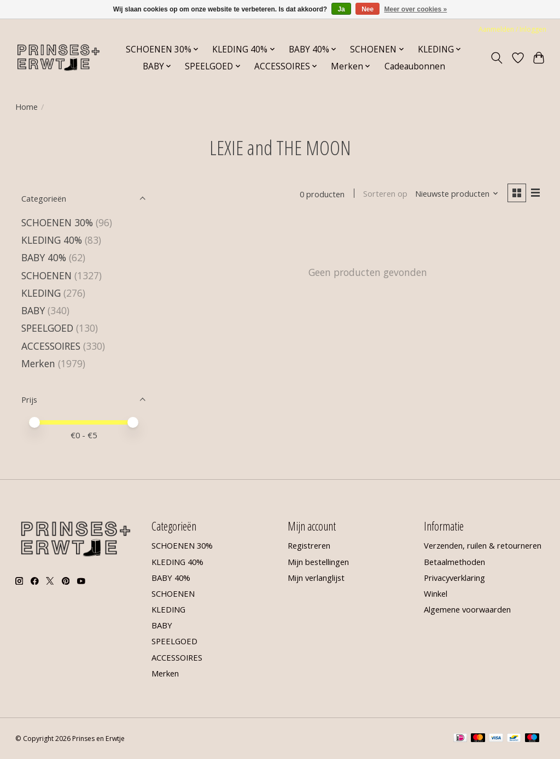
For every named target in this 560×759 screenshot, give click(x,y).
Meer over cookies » (415, 9)
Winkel (435, 593)
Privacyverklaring (454, 577)
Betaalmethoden (454, 561)
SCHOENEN (46, 275)
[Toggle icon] (496, 58)
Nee (367, 9)
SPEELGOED (48, 327)
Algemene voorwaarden (467, 609)
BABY (33, 310)
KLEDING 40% (51, 239)
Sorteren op (385, 194)
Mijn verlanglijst (316, 577)
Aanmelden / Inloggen (512, 29)
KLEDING (41, 292)
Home (26, 106)
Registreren (309, 545)
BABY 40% (43, 257)
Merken (38, 363)
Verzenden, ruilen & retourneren (482, 545)
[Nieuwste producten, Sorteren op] (456, 194)
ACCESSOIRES (50, 345)
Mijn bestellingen (318, 561)
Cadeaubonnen (414, 66)
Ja (341, 9)
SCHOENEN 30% (57, 222)
